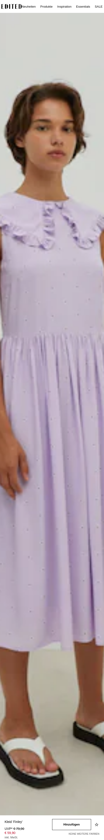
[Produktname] (28, 822)
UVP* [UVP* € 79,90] (14, 828)
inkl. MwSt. (11, 837)
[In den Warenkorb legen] (71, 824)
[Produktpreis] (28, 833)
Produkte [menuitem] (46, 6)
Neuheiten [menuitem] (29, 6)
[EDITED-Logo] (11, 6)
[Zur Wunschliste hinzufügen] (97, 824)
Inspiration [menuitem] (64, 6)
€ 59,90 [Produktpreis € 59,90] (10, 832)
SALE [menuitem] (99, 6)
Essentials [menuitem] (83, 6)
